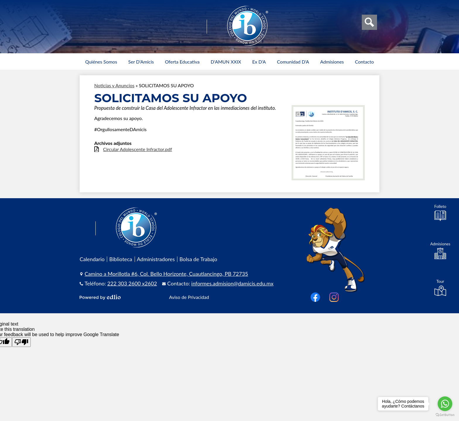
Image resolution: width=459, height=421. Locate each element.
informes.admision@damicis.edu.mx (232, 283)
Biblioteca (120, 259)
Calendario (92, 259)
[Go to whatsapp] (445, 403)
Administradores (156, 259)
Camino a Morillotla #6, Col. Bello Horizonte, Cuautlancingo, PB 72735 (166, 274)
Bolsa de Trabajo (198, 259)
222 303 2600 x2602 (132, 283)
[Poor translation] (21, 342)
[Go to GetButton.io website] (445, 415)
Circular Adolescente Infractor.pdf (137, 149)
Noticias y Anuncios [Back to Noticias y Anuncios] (114, 85)
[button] (101, 61)
